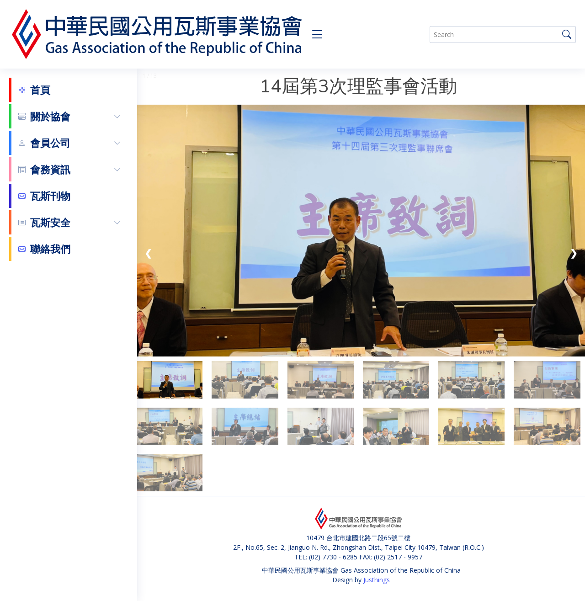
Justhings (376, 579)
